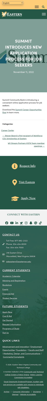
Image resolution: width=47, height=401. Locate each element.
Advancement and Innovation (15, 346)
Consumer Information (21, 392)
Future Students (15, 306)
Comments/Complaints (13, 356)
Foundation (21, 349)
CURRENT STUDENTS (16, 270)
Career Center (7, 130)
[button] (43, 7)
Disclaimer (37, 392)
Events (5, 289)
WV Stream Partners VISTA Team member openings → (26, 144)
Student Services (9, 298)
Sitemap (15, 395)
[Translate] (12, 2)
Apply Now (7, 312)
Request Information (11, 324)
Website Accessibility (28, 395)
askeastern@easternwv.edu (18, 261)
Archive (7, 392)
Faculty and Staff (36, 349)
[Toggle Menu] (37, 7)
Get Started (7, 320)
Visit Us (5, 332)
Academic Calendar (11, 276)
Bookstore (7, 284)
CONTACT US (11, 234)
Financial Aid (8, 293)
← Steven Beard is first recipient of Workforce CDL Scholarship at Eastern (22, 137)
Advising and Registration (13, 280)
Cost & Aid (7, 316)
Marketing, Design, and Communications (21, 353)
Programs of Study (10, 328)
